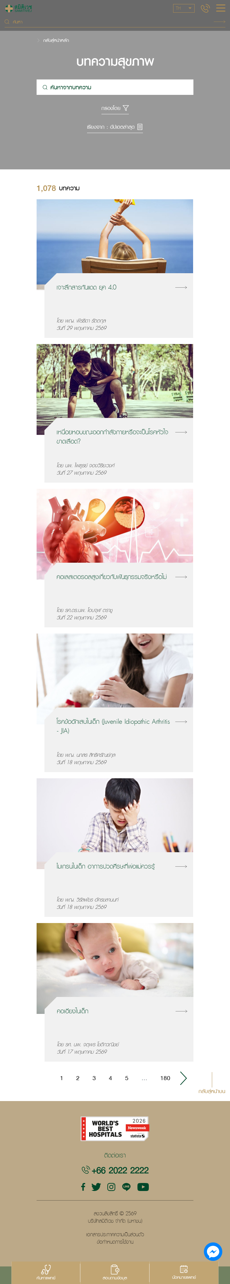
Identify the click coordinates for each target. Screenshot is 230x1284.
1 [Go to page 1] (61, 1078)
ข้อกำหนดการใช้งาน (115, 1242)
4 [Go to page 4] (110, 1078)
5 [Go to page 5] (127, 1078)
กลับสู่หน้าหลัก (56, 40)
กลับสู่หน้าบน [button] (212, 1091)
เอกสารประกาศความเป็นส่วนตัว (115, 1234)
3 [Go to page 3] (94, 1078)
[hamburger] (220, 8)
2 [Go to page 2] (78, 1078)
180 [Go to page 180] (165, 1078)
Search (219, 21)
